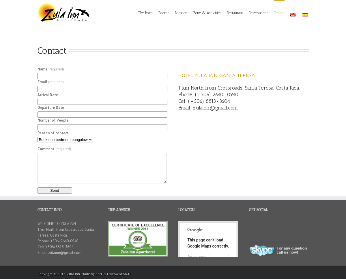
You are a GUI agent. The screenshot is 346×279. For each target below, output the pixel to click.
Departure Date (51, 107)
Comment (54, 148)
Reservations (258, 13)
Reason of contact (53, 133)
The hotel (145, 13)
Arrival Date (48, 94)
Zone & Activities (207, 13)
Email (51, 81)
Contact (279, 13)
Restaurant (235, 13)
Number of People (53, 120)
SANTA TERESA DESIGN (113, 273)
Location (181, 13)
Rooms (163, 13)
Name (51, 69)
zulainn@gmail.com (215, 108)
